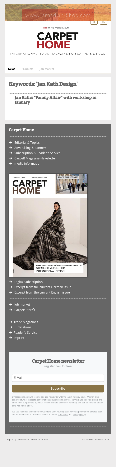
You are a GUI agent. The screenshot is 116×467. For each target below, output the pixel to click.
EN (103, 22)
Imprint (19, 338)
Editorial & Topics (27, 142)
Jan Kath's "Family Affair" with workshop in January (55, 100)
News (11, 69)
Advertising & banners (30, 148)
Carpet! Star (24, 310)
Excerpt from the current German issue (42, 287)
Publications (22, 327)
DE (93, 22)
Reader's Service (25, 332)
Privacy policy (79, 414)
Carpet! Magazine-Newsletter (35, 158)
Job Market (46, 69)
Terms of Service (39, 439)
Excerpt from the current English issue (42, 292)
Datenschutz (22, 439)
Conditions (63, 414)
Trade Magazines (26, 322)
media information (27, 163)
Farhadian (58, 12)
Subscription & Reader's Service (37, 153)
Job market (22, 304)
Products (27, 69)
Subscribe (58, 388)
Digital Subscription (28, 282)
